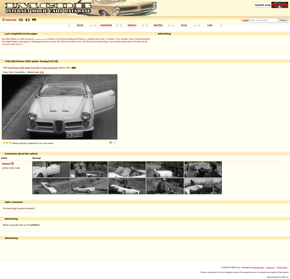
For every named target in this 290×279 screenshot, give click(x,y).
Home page (11, 19)
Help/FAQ (158, 25)
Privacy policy (282, 267)
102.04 (35, 67)
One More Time (74, 41)
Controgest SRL (258, 267)
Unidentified (106, 25)
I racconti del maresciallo (120, 41)
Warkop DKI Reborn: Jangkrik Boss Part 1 (87, 39)
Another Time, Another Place (120, 39)
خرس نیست (40, 39)
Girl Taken (61, 41)
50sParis (6, 163)
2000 (21, 67)
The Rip (85, 41)
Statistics (132, 25)
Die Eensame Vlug (98, 41)
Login (245, 20)
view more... (16, 44)
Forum (184, 25)
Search (80, 25)
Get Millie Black (9, 39)
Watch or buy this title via (21, 225)
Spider (28, 67)
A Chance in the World (56, 39)
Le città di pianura (25, 39)
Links (209, 25)
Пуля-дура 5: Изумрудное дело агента (37, 41)
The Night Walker (10, 41)
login (14, 208)
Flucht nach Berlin (50, 67)
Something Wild (142, 39)
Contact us (270, 267)
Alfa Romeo (13, 67)
